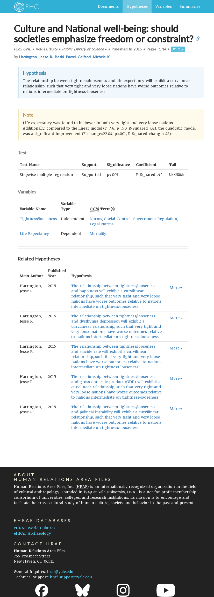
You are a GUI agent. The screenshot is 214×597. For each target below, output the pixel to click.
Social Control (117, 218)
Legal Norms (101, 223)
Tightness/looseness (38, 218)
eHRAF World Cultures (34, 527)
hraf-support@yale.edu (71, 576)
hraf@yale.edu (60, 571)
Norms (96, 218)
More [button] (176, 287)
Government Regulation (155, 218)
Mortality (98, 233)
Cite (178, 49)
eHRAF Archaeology (32, 533)
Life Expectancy (34, 233)
